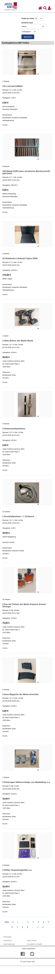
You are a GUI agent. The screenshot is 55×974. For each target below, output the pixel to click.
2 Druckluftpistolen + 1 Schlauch (18, 516)
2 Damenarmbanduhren (13, 428)
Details (5, 125)
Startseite (7, 937)
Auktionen (7, 940)
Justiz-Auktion (27, 962)
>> (43, 927)
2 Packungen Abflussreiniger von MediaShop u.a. (26, 782)
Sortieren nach (27, 23)
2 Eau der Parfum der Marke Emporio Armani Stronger (24, 605)
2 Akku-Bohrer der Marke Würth (17, 341)
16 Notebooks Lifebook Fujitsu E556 (19, 258)
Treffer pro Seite (27, 18)
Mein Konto (32, 940)
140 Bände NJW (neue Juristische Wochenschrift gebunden (26, 172)
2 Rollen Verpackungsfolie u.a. (17, 870)
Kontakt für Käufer (34, 944)
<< (13, 922)
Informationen (9, 944)
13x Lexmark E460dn (12, 86)
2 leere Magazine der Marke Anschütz (20, 694)
